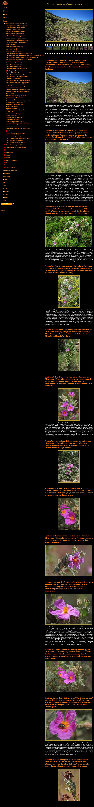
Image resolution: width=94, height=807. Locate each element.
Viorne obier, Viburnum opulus (14, 140)
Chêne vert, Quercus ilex (12, 61)
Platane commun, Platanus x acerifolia (16, 126)
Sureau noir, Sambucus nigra (14, 136)
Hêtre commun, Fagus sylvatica (14, 97)
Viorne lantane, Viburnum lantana (15, 142)
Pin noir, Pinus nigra (11, 115)
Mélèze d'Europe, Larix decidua (14, 102)
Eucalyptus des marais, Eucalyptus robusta (18, 80)
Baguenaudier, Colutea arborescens (15, 35)
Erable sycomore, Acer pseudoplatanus (16, 76)
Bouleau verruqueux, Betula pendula (16, 37)
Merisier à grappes (11, 99)
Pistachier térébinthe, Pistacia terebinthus (17, 123)
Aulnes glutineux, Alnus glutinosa (15, 33)
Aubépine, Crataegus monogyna (14, 29)
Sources (6, 197)
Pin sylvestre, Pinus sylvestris (14, 117)
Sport (5, 179)
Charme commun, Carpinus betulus (16, 38)
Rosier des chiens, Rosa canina (15, 131)
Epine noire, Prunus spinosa (13, 78)
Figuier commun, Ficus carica (14, 87)
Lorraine (6, 17)
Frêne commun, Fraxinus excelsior (15, 84)
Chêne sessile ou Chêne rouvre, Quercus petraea (19, 53)
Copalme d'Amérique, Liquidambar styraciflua (19, 73)
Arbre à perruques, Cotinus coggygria (16, 25)
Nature (6, 21)
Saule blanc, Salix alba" (12, 135)
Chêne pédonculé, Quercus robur (15, 50)
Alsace (6, 11)
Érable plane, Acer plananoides (16, 71)
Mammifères (9, 152)
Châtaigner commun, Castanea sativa (16, 42)
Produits (6, 191)
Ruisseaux (7, 165)
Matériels (5, 194)
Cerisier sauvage (10, 44)
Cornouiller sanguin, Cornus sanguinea (16, 68)
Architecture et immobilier (10, 170)
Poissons (8, 157)
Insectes (8, 150)
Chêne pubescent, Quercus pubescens (16, 48)
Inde (5, 182)
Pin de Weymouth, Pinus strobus (15, 121)
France (6, 14)
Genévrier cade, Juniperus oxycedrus (16, 95)
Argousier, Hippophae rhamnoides (15, 31)
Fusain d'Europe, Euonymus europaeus (17, 86)
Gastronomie (7, 173)
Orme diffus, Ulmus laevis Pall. (14, 104)
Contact (5, 200)
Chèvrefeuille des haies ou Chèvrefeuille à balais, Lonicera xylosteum (25, 55)
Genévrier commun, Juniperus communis (17, 91)
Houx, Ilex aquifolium (12, 108)
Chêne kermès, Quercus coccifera (15, 46)
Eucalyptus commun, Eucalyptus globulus (17, 82)
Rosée (7, 163)
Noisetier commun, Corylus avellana (16, 110)
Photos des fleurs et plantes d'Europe (16, 147)
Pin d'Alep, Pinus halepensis (13, 112)
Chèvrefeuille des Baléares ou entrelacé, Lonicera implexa (22, 57)
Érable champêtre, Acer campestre (15, 74)
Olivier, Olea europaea (12, 106)
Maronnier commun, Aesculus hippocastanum (18, 100)
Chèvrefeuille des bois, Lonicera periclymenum (19, 59)
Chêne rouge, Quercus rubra (14, 51)
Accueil (5, 7)
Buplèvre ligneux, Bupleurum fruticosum (17, 40)
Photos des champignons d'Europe (15, 144)
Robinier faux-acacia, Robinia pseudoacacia (18, 128)
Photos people (6, 176)
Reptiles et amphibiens (12, 160)
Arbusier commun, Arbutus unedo (15, 27)
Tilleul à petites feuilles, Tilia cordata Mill (17, 138)
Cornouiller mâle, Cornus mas (14, 64)
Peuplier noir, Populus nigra (13, 113)
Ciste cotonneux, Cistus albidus (15, 63)
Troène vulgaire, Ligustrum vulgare (15, 133)
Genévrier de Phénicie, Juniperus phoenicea (18, 89)
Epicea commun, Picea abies (13, 66)
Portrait (5, 188)
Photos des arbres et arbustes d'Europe (16, 23)
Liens (4, 185)
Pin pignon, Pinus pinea (12, 119)
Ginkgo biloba (10, 93)
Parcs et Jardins (10, 167)
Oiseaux (8, 155)
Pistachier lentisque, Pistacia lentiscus (16, 125)
